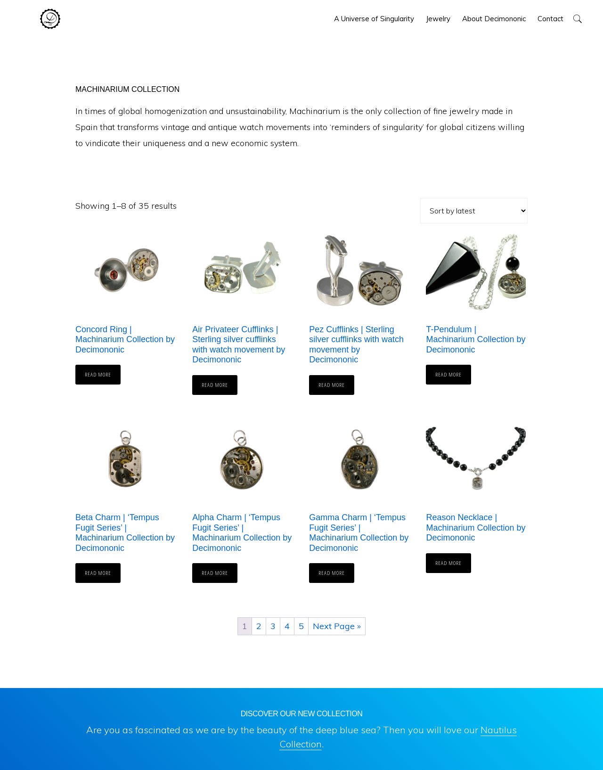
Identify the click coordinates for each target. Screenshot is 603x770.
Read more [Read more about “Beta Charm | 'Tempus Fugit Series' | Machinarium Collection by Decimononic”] (98, 573)
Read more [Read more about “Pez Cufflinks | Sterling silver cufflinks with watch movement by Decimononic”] (331, 385)
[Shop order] (474, 210)
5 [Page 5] (301, 626)
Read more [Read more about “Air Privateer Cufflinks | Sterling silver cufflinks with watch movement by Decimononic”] (215, 385)
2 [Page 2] (258, 626)
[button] (577, 19)
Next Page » (337, 626)
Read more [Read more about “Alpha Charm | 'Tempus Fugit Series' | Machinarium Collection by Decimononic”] (215, 573)
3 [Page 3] (273, 626)
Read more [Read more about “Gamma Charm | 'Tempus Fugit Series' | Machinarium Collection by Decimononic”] (331, 573)
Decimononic (50, 19)
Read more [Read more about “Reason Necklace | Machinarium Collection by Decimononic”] (448, 563)
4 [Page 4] (287, 626)
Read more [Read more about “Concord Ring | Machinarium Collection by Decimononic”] (98, 374)
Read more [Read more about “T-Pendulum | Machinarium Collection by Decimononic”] (448, 374)
